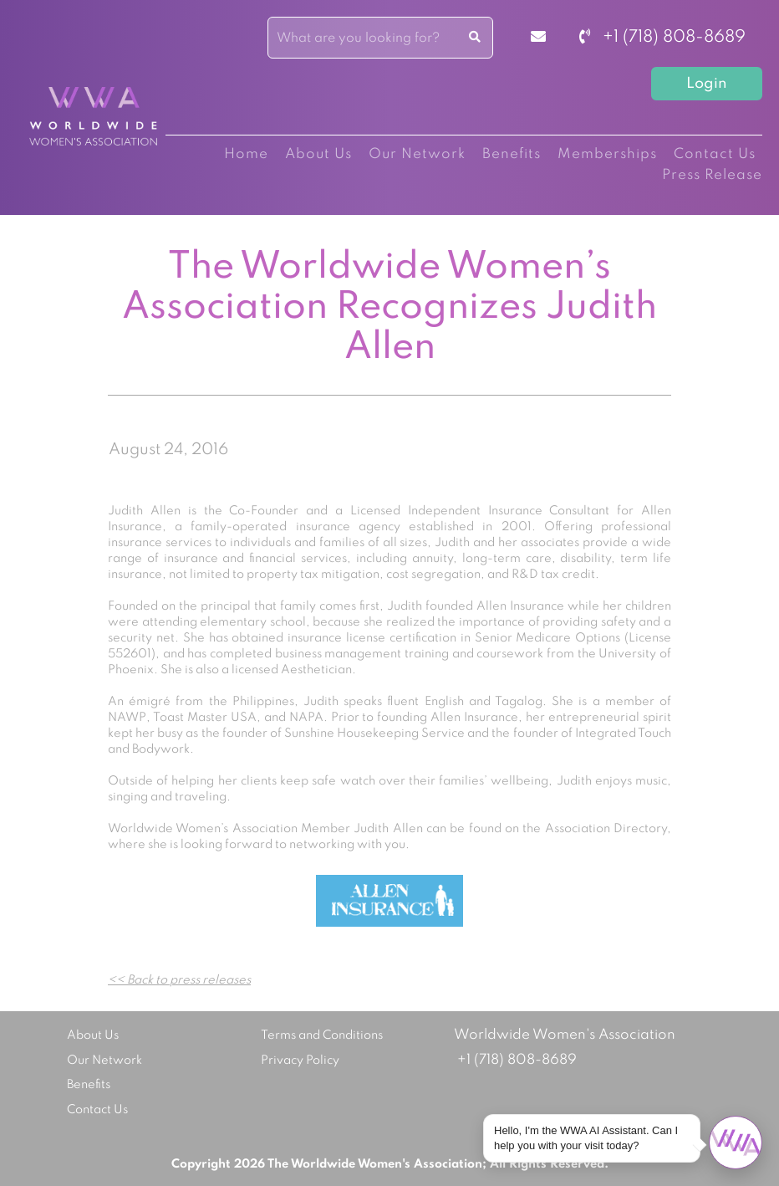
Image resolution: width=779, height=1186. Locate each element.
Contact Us (715, 154)
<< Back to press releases (179, 980)
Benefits (511, 154)
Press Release (712, 175)
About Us (318, 154)
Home (246, 154)
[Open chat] (735, 1142)
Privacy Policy (300, 1060)
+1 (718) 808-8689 (662, 37)
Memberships (607, 154)
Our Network (417, 154)
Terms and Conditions (322, 1035)
